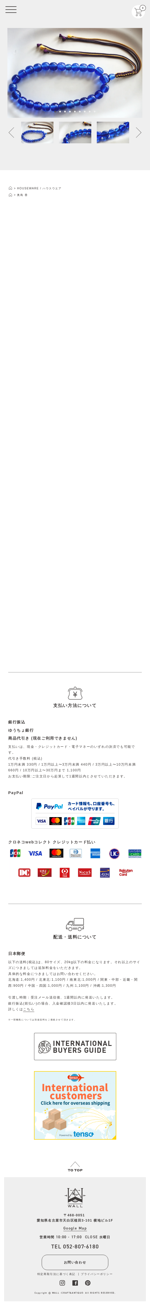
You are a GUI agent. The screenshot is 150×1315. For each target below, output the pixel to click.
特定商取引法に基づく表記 (56, 1274)
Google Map (75, 1228)
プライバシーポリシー (97, 1274)
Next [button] (135, 133)
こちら (28, 1009)
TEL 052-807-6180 (75, 1246)
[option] (74, 74)
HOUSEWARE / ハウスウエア (39, 188)
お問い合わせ (75, 1262)
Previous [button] (14, 133)
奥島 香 (22, 194)
